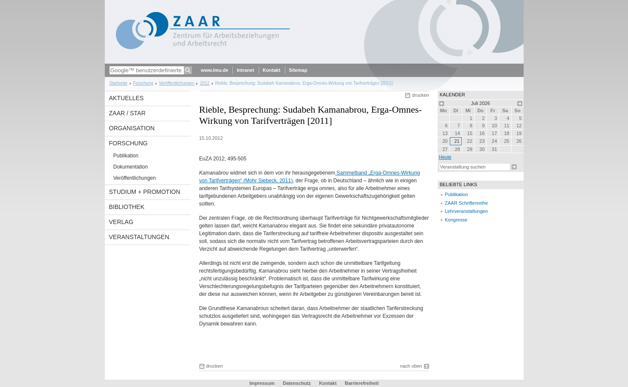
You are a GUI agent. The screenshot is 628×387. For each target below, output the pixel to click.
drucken (420, 95)
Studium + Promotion (144, 191)
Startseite (119, 83)
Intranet (245, 70)
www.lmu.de (215, 70)
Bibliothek (126, 206)
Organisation (132, 128)
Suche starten (514, 166)
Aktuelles (126, 98)
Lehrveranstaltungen (466, 211)
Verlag (121, 221)
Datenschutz (297, 383)
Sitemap (298, 70)
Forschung (143, 83)
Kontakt (271, 70)
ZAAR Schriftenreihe (466, 203)
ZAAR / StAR (127, 113)
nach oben (411, 366)
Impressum (261, 383)
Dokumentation (130, 167)
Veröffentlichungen (177, 83)
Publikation (126, 156)
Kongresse (456, 219)
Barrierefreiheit (362, 383)
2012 (204, 83)
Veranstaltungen (139, 236)
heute (445, 157)
